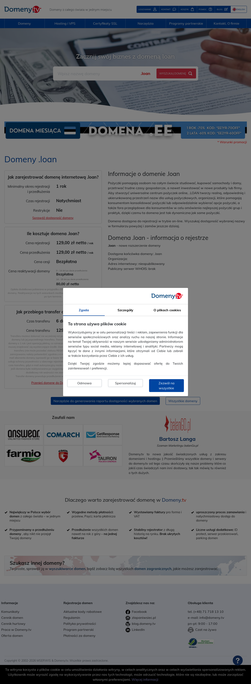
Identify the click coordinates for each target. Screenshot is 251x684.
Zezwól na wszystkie (167, 385)
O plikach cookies (167, 310)
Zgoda (84, 310)
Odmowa (84, 383)
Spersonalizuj (125, 383)
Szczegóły (125, 310)
